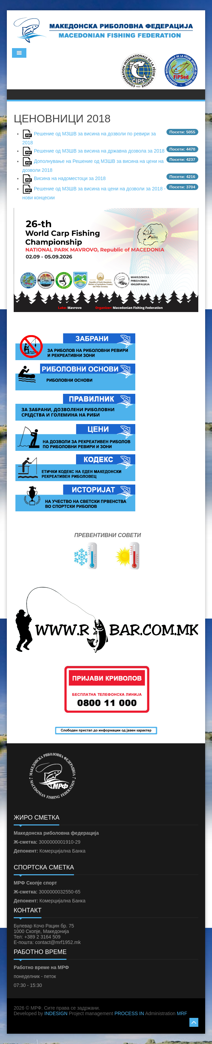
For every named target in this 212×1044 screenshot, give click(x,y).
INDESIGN (56, 1013)
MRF (182, 1013)
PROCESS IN (129, 1013)
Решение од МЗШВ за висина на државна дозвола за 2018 (99, 151)
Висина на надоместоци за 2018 (70, 178)
